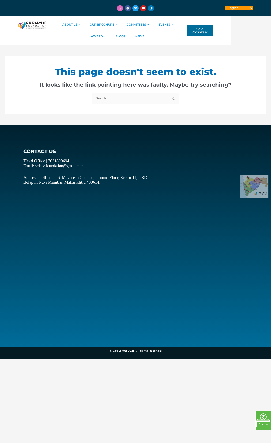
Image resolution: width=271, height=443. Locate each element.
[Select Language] (239, 8)
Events (170, 24)
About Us (75, 24)
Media (146, 36)
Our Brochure (108, 24)
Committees (142, 24)
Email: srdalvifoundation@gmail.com (50, 166)
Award (194, 24)
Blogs (126, 36)
